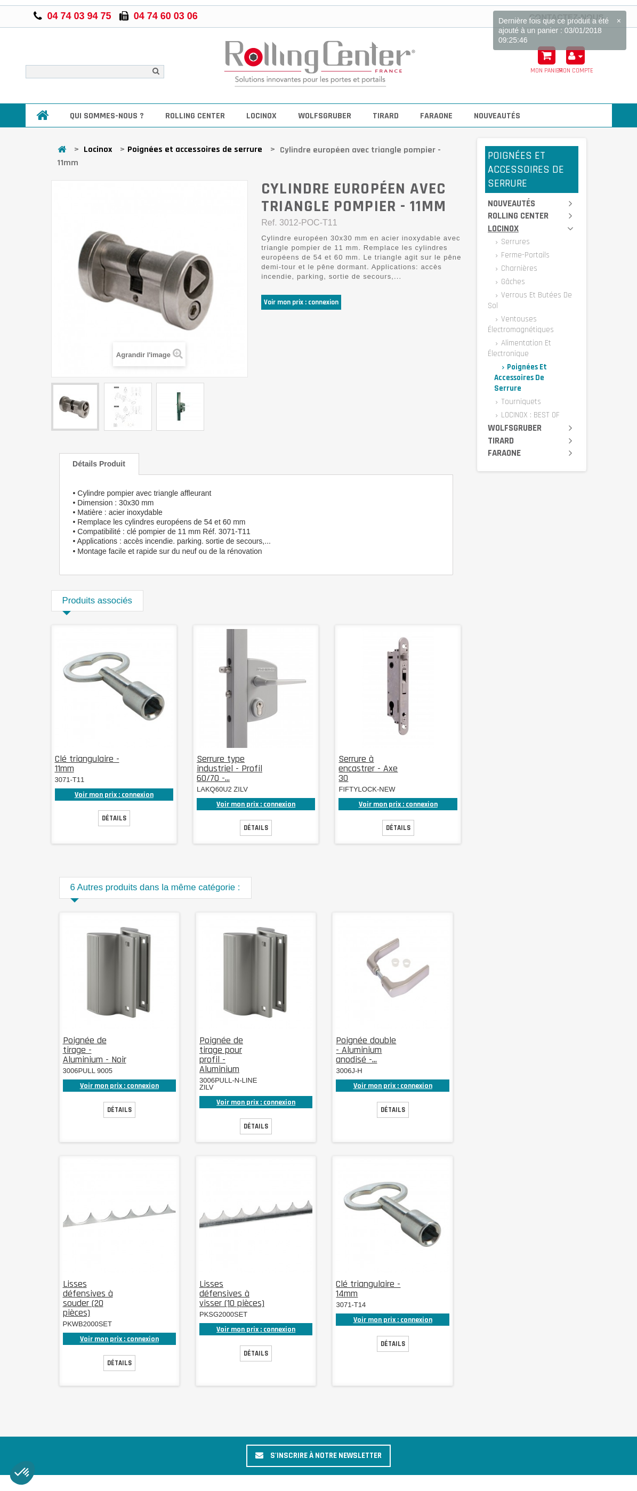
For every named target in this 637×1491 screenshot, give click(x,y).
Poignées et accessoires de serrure (194, 149)
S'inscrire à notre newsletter (318, 1455)
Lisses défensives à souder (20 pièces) (88, 1298)
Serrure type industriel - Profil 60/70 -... (229, 768)
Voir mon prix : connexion (301, 302)
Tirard (386, 116)
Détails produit (98, 464)
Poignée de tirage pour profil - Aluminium (221, 1054)
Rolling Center (195, 116)
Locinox (261, 116)
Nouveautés (497, 116)
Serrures (514, 242)
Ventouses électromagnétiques (521, 324)
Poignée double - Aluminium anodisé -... (366, 1050)
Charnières (518, 268)
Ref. (269, 222)
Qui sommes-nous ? (107, 116)
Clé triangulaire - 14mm (368, 1289)
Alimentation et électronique (519, 348)
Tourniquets (520, 402)
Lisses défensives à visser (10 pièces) (231, 1293)
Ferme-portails (524, 255)
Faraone (436, 116)
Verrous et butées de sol (530, 300)
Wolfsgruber (324, 116)
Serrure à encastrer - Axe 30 (368, 768)
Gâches (512, 282)
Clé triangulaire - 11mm (87, 764)
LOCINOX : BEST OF (529, 415)
